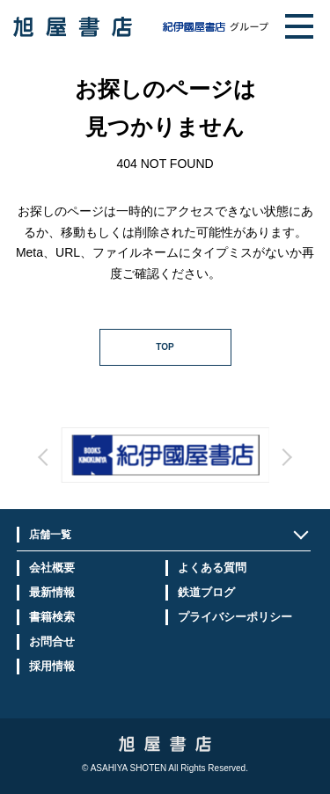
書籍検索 (52, 616)
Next (215, 473)
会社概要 (52, 567)
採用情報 (52, 666)
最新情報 (52, 592)
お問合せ (52, 641)
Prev (115, 473)
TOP (164, 347)
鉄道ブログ (206, 592)
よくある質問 (212, 567)
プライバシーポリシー (235, 616)
